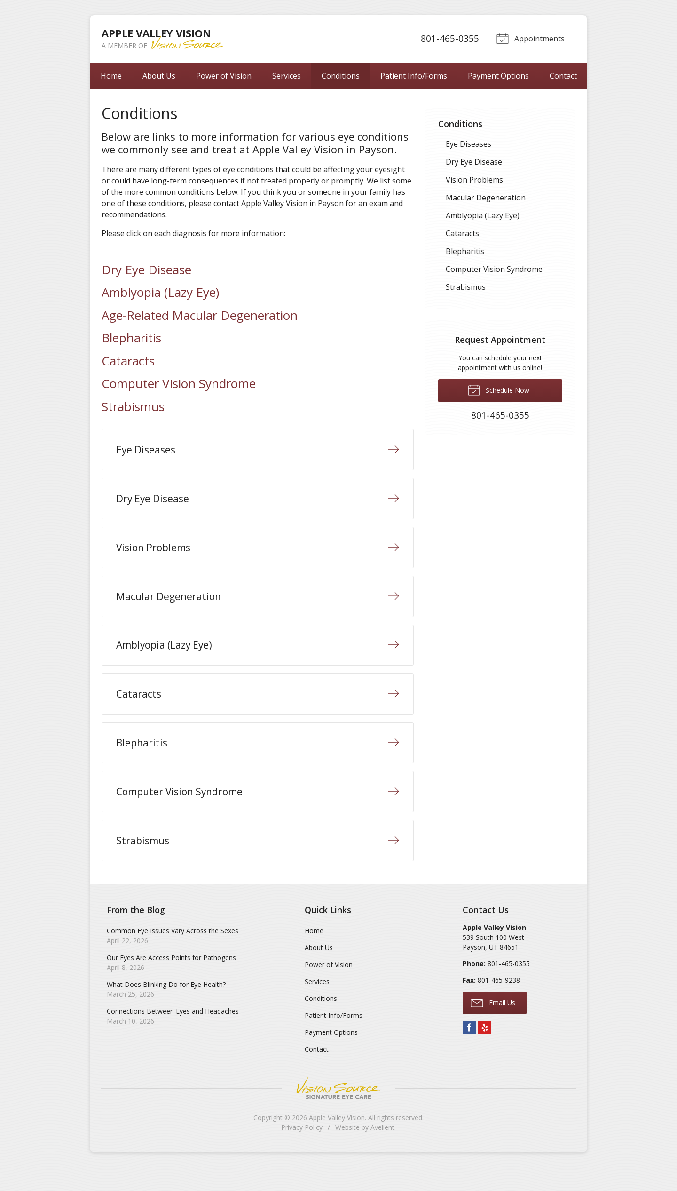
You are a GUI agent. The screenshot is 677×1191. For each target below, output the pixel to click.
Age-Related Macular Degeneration (200, 315)
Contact (563, 76)
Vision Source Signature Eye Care (338, 1112)
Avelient (382, 1151)
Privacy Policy (302, 1151)
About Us (158, 76)
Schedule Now (498, 389)
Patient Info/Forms (413, 76)
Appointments (529, 38)
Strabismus (133, 406)
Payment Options (498, 76)
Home (111, 76)
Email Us (493, 1026)
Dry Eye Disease (146, 269)
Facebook (469, 1051)
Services (286, 76)
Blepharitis (131, 337)
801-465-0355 (448, 38)
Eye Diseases (468, 144)
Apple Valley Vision (337, 1141)
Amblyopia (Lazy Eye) (160, 292)
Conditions (341, 76)
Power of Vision (224, 76)
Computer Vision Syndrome (179, 383)
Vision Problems (474, 180)
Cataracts (128, 360)
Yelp (484, 1051)
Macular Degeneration (486, 197)
